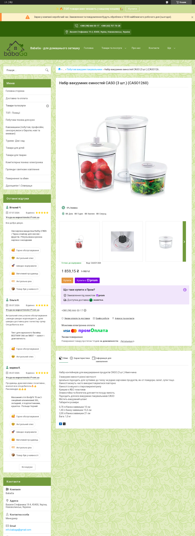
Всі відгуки (27, 467)
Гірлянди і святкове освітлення (22, 169)
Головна (88, 48)
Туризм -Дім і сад (15, 140)
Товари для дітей (15, 148)
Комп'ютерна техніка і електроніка (24, 162)
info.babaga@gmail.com (18, 529)
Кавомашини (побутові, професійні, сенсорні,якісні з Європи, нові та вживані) (25, 130)
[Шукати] (47, 70)
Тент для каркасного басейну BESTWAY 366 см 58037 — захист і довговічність (27, 335)
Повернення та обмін (17, 178)
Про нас (136, 48)
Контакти (154, 48)
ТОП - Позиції (13, 113)
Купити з (87, 280)
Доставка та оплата (17, 98)
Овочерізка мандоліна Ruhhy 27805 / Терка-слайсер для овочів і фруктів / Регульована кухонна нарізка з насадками (28, 235)
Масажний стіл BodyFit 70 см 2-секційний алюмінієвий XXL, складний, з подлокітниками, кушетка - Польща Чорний (26, 402)
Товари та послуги (112, 48)
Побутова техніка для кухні (20, 120)
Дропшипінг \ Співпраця (19, 185)
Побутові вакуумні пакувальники (84, 69)
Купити (132, 8)
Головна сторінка (15, 91)
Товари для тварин (16, 155)
